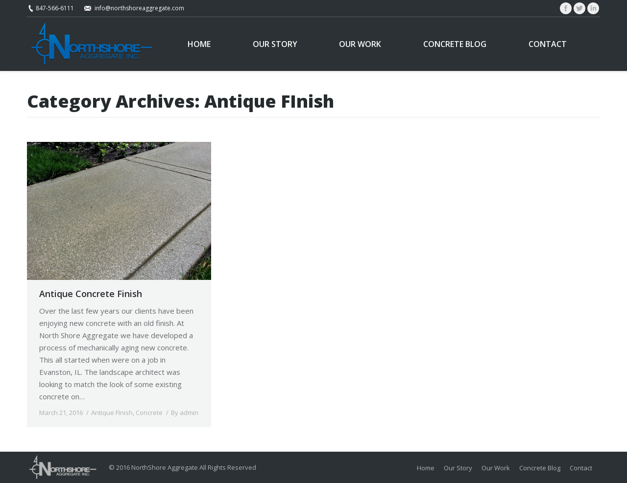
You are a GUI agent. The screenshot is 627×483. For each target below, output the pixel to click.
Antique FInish (112, 412)
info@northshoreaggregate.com (139, 8)
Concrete (149, 412)
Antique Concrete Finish (90, 293)
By (184, 412)
